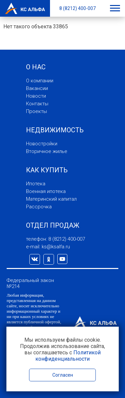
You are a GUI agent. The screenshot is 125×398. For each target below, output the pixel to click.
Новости (36, 96)
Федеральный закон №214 (30, 283)
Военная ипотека (46, 191)
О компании (39, 81)
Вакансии (37, 88)
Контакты (37, 104)
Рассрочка (39, 207)
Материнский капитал (51, 199)
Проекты (36, 111)
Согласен (62, 375)
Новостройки (41, 144)
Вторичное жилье (46, 151)
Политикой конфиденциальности (68, 355)
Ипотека (35, 184)
